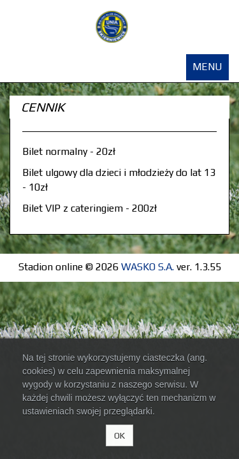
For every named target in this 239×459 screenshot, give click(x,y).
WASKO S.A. (147, 267)
